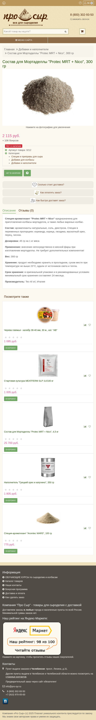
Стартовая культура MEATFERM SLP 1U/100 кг (28, 381)
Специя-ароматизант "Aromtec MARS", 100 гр (28, 533)
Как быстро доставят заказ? (48, 200)
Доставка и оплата (15, 593)
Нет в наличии (13, 173)
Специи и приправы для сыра (27, 156)
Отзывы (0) (26, 210)
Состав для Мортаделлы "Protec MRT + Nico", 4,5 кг (31, 431)
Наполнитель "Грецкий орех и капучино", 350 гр (29, 482)
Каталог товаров (14, 581)
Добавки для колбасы (22, 159)
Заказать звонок (79, 19)
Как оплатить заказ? (47, 192)
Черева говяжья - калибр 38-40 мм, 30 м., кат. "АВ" (30, 330)
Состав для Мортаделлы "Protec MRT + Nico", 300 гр (40, 53)
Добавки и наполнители (33, 49)
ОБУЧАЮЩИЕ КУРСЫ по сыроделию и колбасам (31, 577)
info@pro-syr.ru (13, 686)
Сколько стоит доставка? (48, 184)
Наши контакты (13, 585)
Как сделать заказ (14, 597)
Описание (9, 210)
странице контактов (16, 676)
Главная (9, 49)
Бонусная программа (16, 589)
